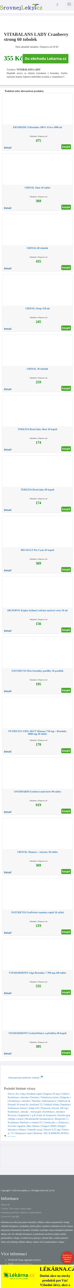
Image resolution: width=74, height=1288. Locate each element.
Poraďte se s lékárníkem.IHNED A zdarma (67, 1258)
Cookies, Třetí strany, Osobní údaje (16, 1208)
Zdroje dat (5, 1204)
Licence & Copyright (10, 1216)
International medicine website (25, 1077)
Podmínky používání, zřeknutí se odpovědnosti (21, 1212)
